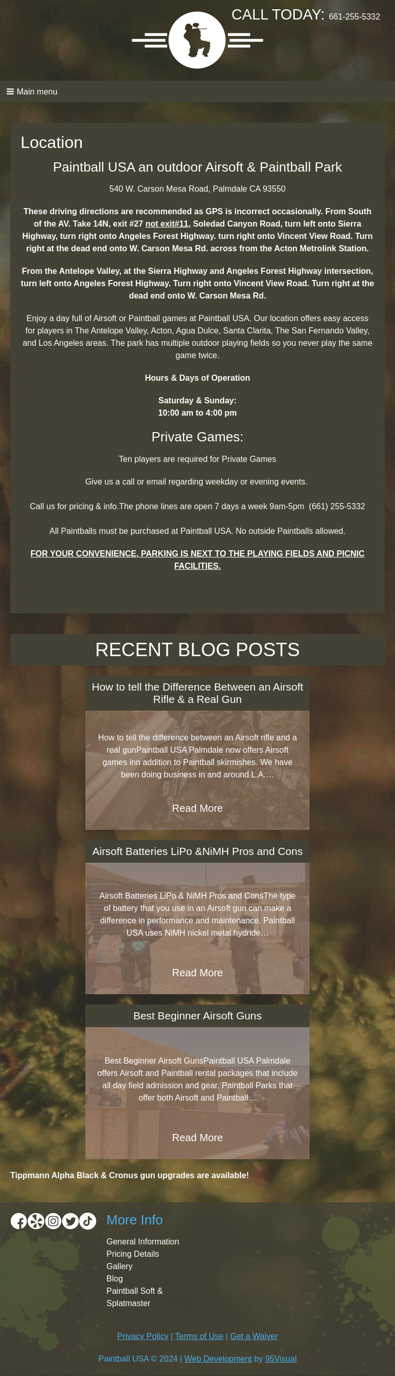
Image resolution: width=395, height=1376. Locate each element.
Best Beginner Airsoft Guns (197, 1015)
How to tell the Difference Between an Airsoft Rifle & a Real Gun (197, 693)
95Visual (281, 1358)
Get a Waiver (254, 1336)
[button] (197, 91)
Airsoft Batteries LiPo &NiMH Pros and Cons (197, 851)
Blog (114, 1278)
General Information (142, 1241)
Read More (197, 808)
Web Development (218, 1358)
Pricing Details (132, 1254)
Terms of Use (199, 1336)
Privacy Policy (143, 1336)
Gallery (119, 1266)
